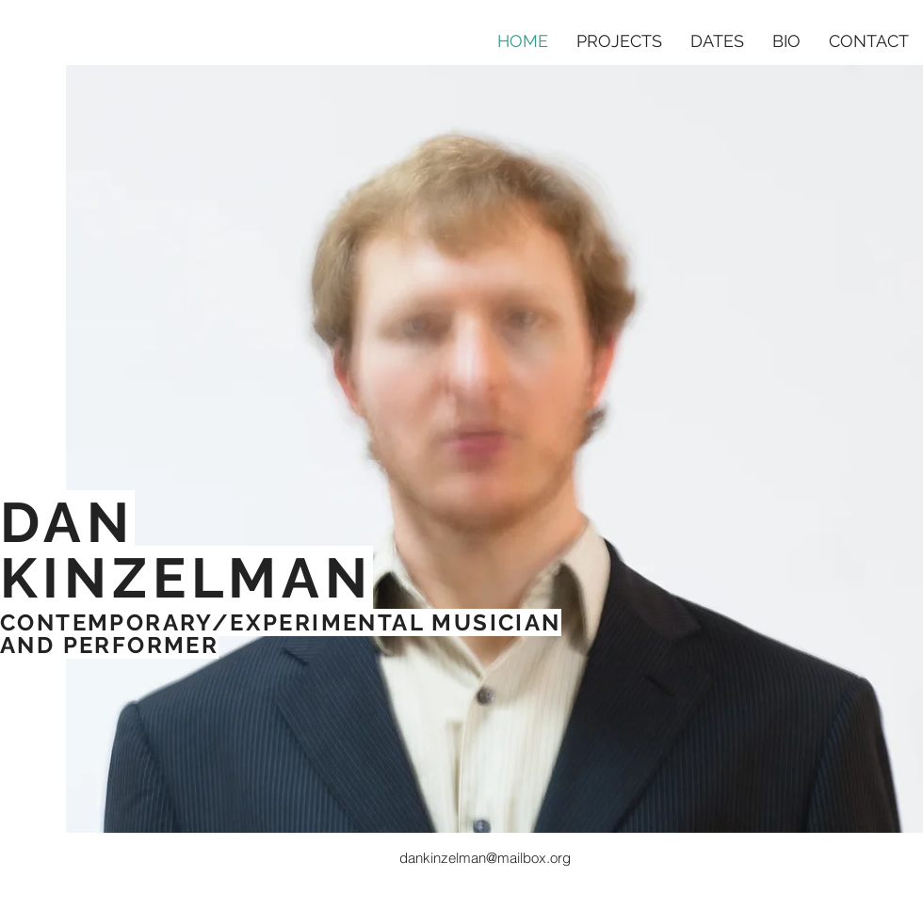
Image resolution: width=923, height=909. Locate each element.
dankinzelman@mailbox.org (485, 858)
